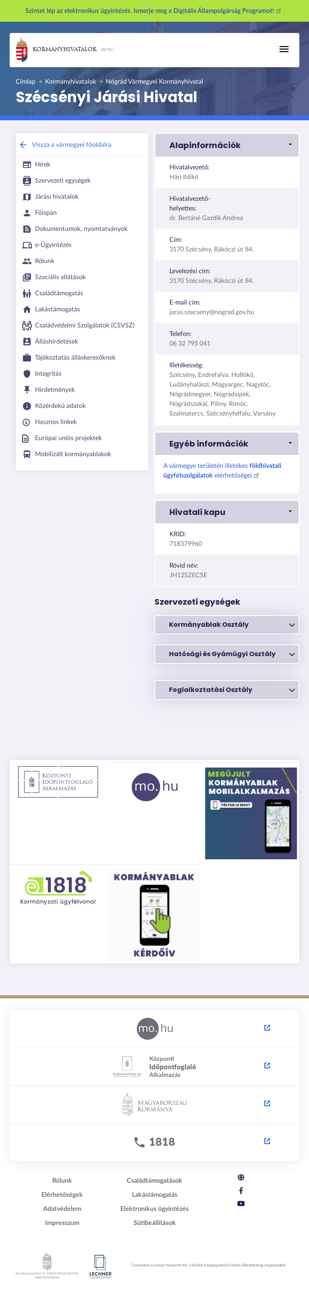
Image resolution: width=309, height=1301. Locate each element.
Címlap (25, 81)
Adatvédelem (62, 1209)
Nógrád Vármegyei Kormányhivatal (154, 81)
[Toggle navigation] (284, 49)
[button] (227, 145)
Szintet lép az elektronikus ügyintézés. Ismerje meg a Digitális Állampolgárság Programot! (154, 11)
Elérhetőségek (62, 1195)
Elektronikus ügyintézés (154, 1209)
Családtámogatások (154, 1180)
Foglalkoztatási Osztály (232, 690)
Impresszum (62, 1223)
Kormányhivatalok (56, 50)
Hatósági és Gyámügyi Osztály (232, 654)
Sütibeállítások (155, 1223)
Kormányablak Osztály (232, 625)
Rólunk (62, 1180)
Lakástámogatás (154, 1195)
